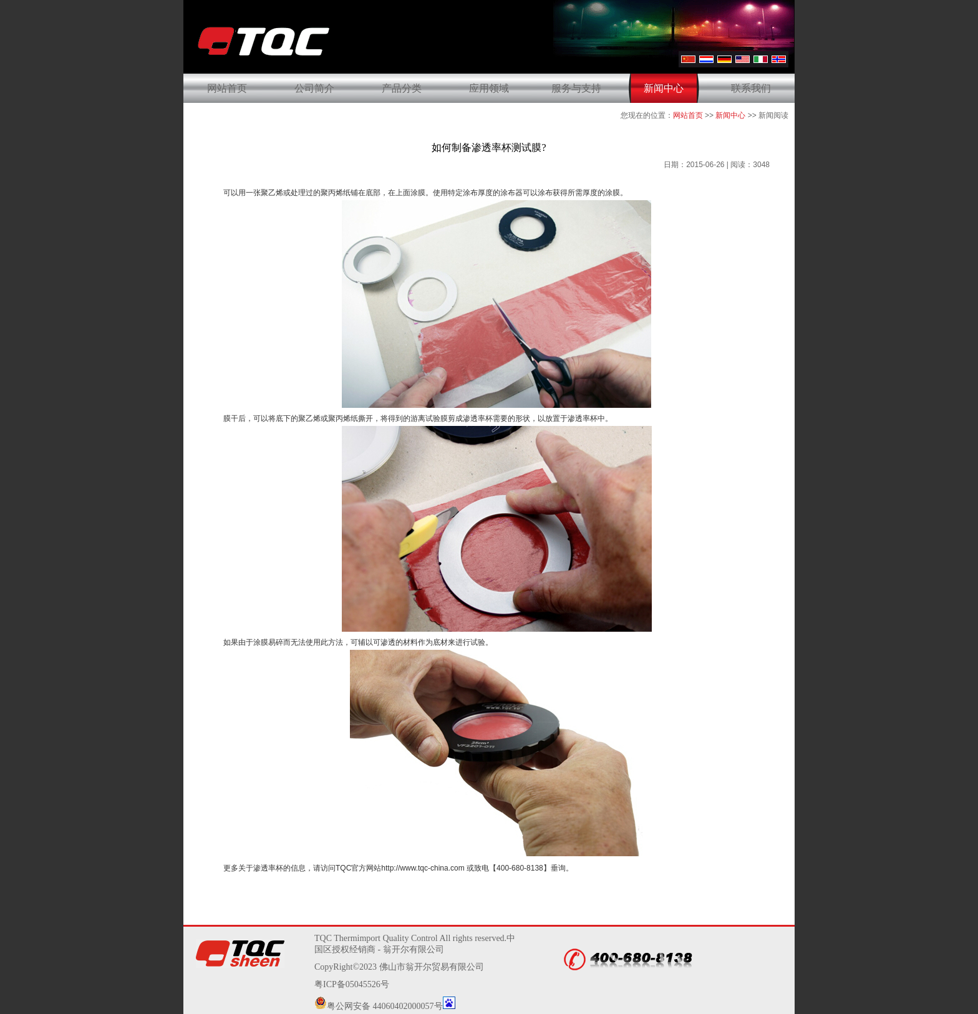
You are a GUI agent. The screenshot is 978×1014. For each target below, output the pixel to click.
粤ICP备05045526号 (351, 984)
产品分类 (402, 88)
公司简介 (314, 88)
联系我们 (751, 88)
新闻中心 (664, 88)
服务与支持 (576, 88)
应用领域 (489, 88)
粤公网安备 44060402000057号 (378, 1006)
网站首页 (227, 88)
